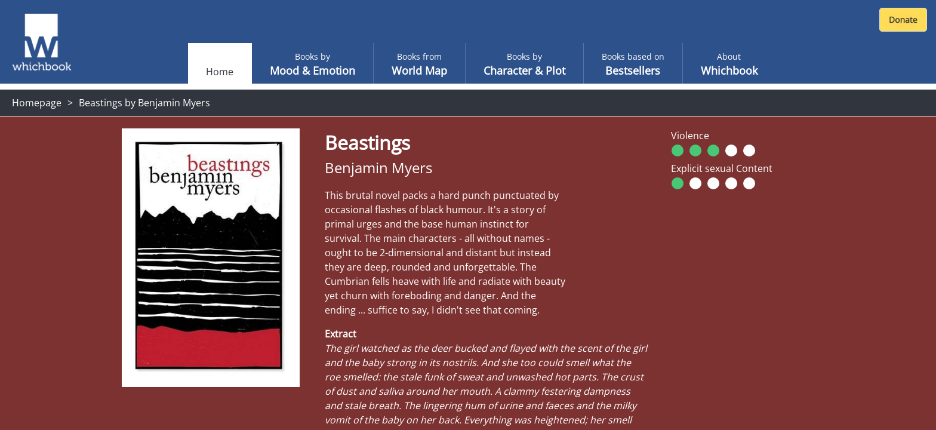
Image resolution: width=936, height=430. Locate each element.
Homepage (36, 102)
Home (219, 71)
